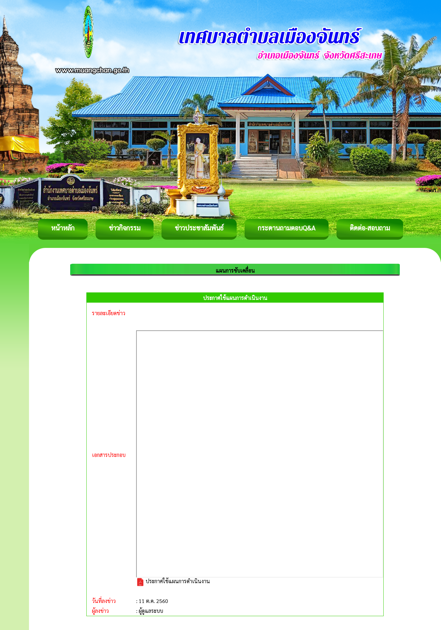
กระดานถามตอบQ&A (286, 228)
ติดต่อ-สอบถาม (370, 228)
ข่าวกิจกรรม (124, 228)
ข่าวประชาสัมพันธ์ (199, 228)
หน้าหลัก (62, 228)
